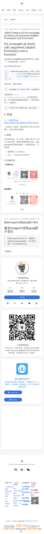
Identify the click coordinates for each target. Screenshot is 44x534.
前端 (10, 29)
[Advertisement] (22, 428)
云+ (6, 499)
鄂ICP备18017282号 (31, 521)
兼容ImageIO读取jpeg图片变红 (21, 222)
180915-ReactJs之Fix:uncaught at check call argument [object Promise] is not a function (22, 35)
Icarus (33, 464)
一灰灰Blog (12, 120)
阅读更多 (8, 251)
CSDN (7, 494)
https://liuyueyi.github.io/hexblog (21, 122)
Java (27, 10)
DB (40, 10)
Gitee (7, 506)
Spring (21, 10)
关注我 (22, 297)
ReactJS (16, 29)
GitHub (7, 504)
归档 (8, 10)
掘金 (6, 489)
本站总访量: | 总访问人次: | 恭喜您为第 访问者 (22, 528)
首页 (3, 10)
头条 (6, 501)
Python (34, 10)
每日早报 (25, 498)
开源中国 (8, 491)
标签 (14, 10)
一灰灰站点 (26, 501)
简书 (6, 496)
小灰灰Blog (20, 152)
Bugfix (16, 219)
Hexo (28, 464)
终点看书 (25, 504)
